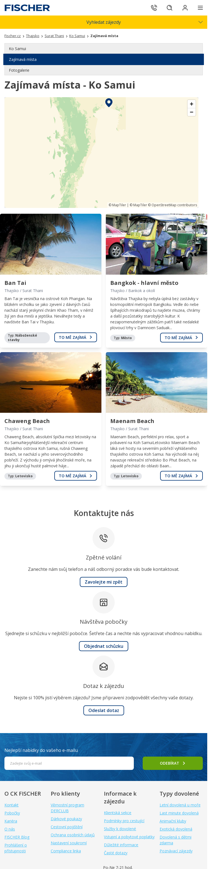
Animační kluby (173, 821)
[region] (101, 152)
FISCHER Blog (16, 837)
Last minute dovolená (179, 813)
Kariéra (10, 821)
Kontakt (11, 805)
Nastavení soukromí (69, 842)
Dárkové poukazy (66, 818)
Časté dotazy (115, 852)
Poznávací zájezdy (176, 850)
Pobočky (12, 813)
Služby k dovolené (120, 828)
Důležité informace (121, 844)
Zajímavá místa (23, 59)
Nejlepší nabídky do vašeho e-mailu (41, 750)
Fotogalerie (19, 70)
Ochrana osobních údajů (73, 834)
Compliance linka (66, 850)
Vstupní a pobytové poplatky (129, 836)
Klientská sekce (117, 812)
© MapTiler (117, 205)
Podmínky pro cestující (124, 820)
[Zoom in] (192, 104)
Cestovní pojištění (67, 826)
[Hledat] (169, 7)
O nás (9, 829)
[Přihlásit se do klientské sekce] (185, 7)
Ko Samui (17, 48)
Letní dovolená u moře (180, 805)
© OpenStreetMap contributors (172, 205)
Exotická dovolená (176, 829)
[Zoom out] (192, 112)
